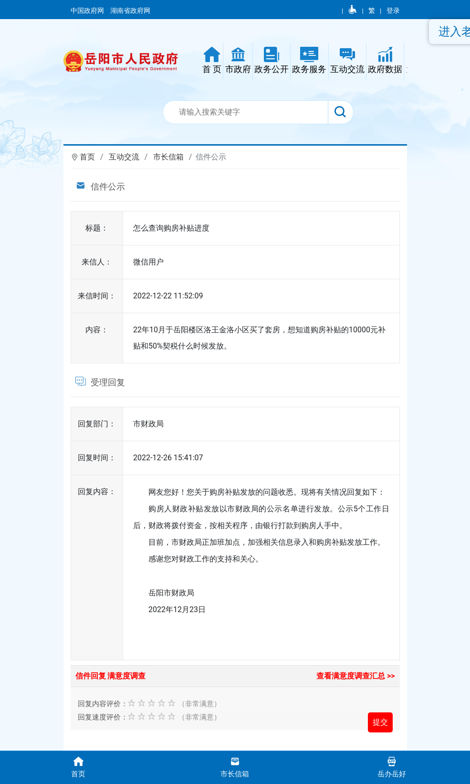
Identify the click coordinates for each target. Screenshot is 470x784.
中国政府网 (88, 10)
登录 (393, 10)
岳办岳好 (391, 766)
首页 (87, 156)
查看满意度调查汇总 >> (355, 675)
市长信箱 (168, 156)
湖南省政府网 (131, 10)
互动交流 (124, 156)
